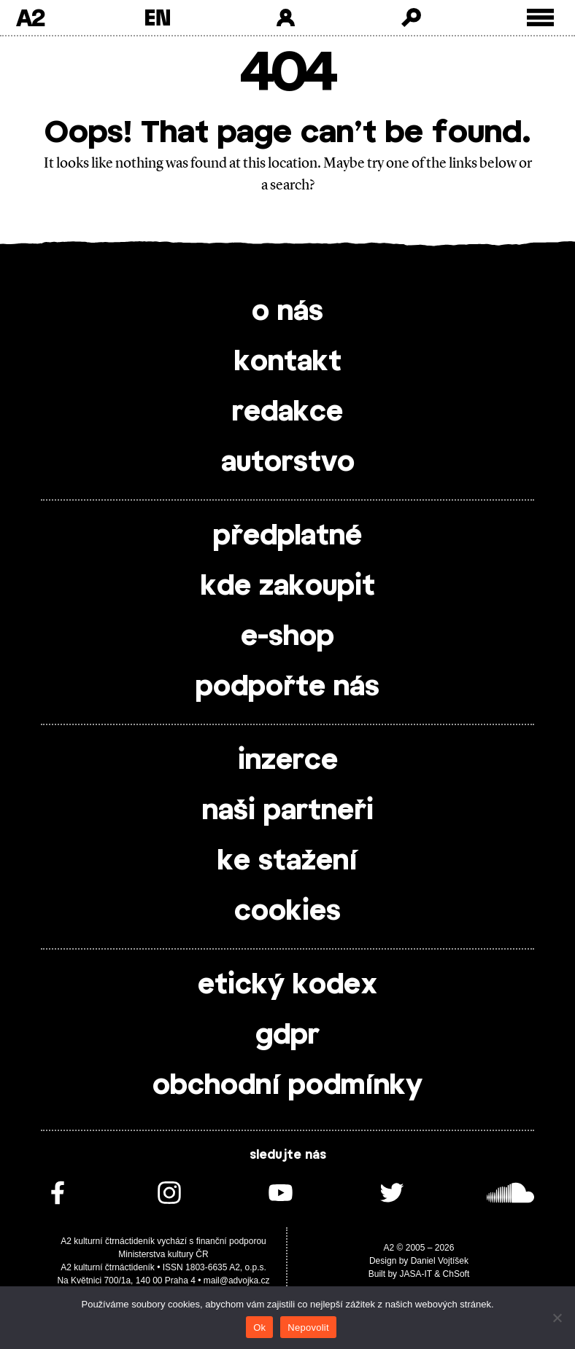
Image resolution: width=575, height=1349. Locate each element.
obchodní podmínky (287, 1085)
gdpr (287, 1035)
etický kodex (287, 985)
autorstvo (288, 462)
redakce (287, 412)
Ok (259, 1327)
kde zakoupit (288, 586)
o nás (287, 311)
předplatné (287, 536)
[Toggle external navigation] (540, 18)
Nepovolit (308, 1327)
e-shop (287, 636)
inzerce (288, 760)
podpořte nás (287, 687)
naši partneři (288, 811)
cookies (287, 911)
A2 (30, 17)
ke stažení (287, 861)
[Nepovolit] (556, 1317)
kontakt (287, 362)
